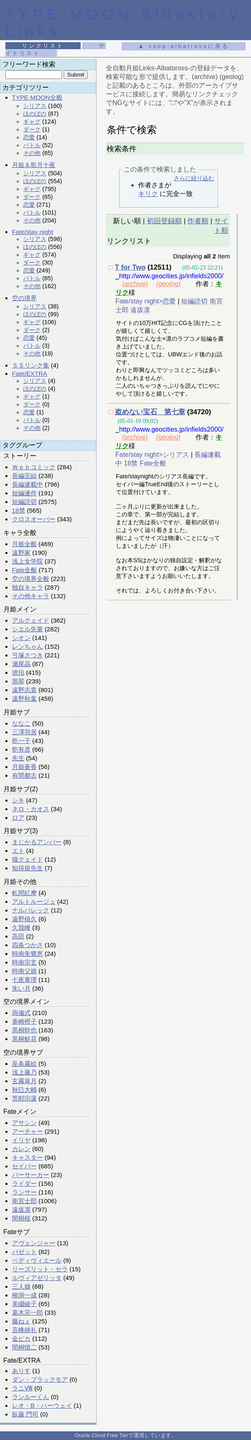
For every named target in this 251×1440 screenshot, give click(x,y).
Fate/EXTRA (29, 373)
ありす (21, 1370)
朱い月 (21, 988)
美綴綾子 (24, 1303)
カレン (21, 1148)
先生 (18, 758)
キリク (148, 193)
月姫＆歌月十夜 (33, 164)
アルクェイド (30, 620)
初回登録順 (164, 221)
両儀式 (21, 1012)
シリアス (34, 106)
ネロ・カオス (30, 808)
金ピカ (21, 1338)
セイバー (24, 1166)
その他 (32, 153)
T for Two (130, 267)
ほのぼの (34, 113)
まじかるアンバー (37, 841)
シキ (18, 800)
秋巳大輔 (24, 1089)
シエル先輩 (27, 629)
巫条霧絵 (24, 1063)
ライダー (24, 1183)
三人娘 (21, 1286)
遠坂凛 (21, 1209)
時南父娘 (24, 970)
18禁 (18, 510)
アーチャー (27, 1131)
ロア (18, 817)
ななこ (21, 723)
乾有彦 (21, 749)
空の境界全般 (30, 578)
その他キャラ (30, 595)
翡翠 (18, 681)
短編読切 (24, 501)
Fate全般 (24, 569)
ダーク (32, 129)
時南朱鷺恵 (27, 953)
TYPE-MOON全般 (37, 97)
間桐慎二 (24, 1347)
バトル (32, 145)
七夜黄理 (24, 979)
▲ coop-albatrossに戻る (183, 46)
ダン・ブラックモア (40, 1379)
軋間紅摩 (24, 892)
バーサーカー (30, 1174)
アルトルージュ (33, 901)
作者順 (197, 221)
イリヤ (21, 1140)
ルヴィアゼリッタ (37, 1277)
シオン (21, 637)
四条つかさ (27, 944)
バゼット (24, 1251)
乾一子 (21, 740)
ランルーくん (30, 1396)
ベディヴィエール (37, 1260)
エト (18, 850)
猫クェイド (27, 859)
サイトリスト (55, 49)
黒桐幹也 (24, 1030)
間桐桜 (21, 1218)
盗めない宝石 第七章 (150, 412)
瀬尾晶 (21, 663)
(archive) (135, 283)
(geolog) (168, 283)
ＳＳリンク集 (30, 365)
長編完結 (24, 475)
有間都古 (24, 775)
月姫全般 (24, 543)
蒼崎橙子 (24, 1021)
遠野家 (21, 552)
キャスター (27, 1157)
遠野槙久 (24, 918)
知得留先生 (27, 868)
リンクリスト (43, 46)
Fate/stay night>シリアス (152, 454)
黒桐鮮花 (24, 1038)
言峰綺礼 (24, 1329)
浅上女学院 (27, 561)
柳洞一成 (24, 1295)
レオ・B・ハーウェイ (42, 1405)
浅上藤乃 (24, 1072)
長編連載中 (27, 484)
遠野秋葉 (24, 698)
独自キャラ (27, 587)
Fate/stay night (32, 231)
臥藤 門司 (25, 1414)
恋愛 (29, 137)
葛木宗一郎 (27, 1312)
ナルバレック (30, 910)
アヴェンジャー (33, 1243)
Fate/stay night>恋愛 (145, 301)
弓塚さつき (27, 655)
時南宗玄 (24, 962)
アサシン (24, 1122)
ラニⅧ (22, 1388)
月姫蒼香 (24, 766)
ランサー (24, 1192)
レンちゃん (27, 646)
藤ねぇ (21, 1321)
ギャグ (32, 121)
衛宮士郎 (24, 1200)
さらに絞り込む (194, 178)
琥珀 (18, 672)
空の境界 (24, 297)
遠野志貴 (24, 689)
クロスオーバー (33, 519)
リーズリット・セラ (40, 1269)
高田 (18, 936)
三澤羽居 (24, 732)
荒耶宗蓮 (24, 1098)
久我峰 (21, 927)
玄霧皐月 (24, 1080)
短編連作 (24, 493)
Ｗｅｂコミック (33, 466)
